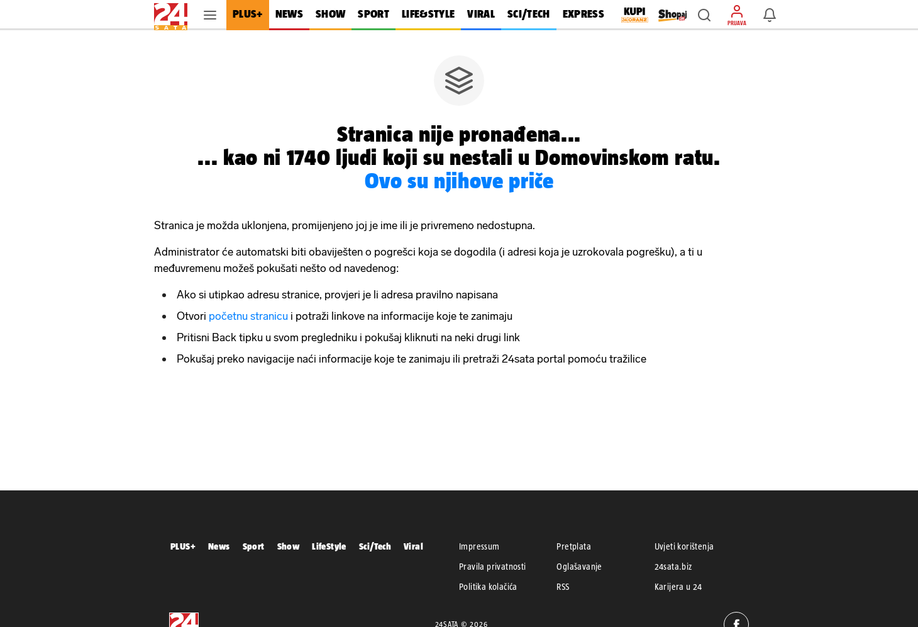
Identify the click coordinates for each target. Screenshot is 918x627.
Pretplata (573, 546)
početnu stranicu (248, 316)
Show (288, 546)
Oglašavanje (579, 567)
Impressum (479, 546)
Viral (413, 546)
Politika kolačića (488, 587)
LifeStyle (329, 546)
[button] (704, 15)
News (219, 546)
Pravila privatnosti (492, 567)
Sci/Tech (375, 546)
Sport (254, 546)
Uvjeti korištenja (684, 546)
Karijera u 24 (678, 587)
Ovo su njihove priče (459, 180)
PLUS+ (183, 546)
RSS (562, 587)
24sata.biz (673, 567)
